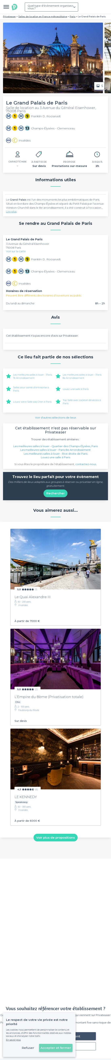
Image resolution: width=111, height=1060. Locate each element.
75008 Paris (13, 247)
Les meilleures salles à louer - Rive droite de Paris (55, 453)
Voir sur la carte (16, 251)
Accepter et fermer (55, 1048)
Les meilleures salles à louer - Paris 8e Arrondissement (82, 376)
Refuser (28, 1048)
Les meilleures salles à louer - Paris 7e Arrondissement (32, 376)
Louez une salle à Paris (76, 388)
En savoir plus (13, 1039)
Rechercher (55, 493)
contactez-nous (85, 464)
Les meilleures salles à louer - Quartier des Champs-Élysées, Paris (55, 446)
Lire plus (11, 211)
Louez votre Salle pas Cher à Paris (32, 401)
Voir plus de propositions (55, 837)
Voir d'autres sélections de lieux (55, 417)
